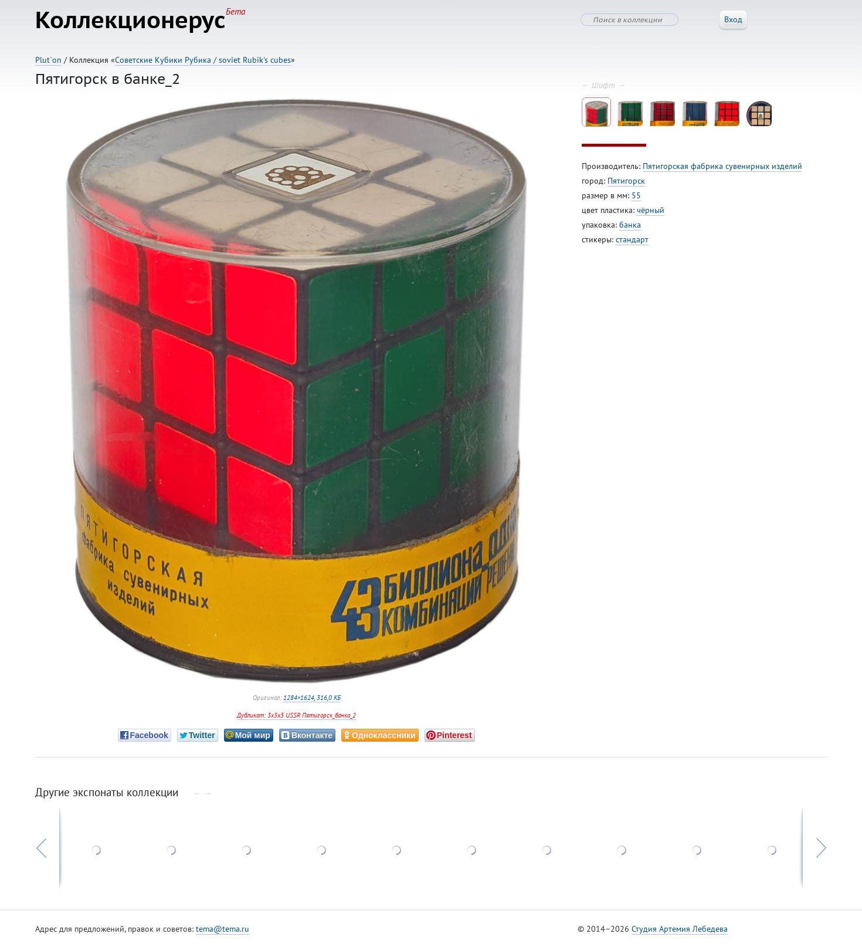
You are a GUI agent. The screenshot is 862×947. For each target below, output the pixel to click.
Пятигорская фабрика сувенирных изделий (722, 166)
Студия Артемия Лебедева (680, 929)
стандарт (632, 239)
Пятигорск (626, 180)
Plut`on (48, 60)
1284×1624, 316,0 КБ (312, 698)
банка (630, 224)
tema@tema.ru (222, 929)
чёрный (650, 210)
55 (636, 195)
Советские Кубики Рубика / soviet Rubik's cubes (203, 60)
